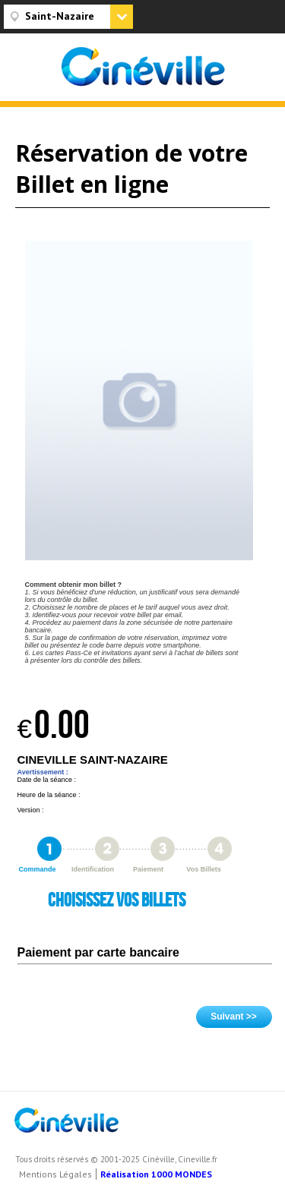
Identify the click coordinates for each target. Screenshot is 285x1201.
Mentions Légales (55, 1174)
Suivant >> (234, 1016)
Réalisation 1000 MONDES (156, 1174)
